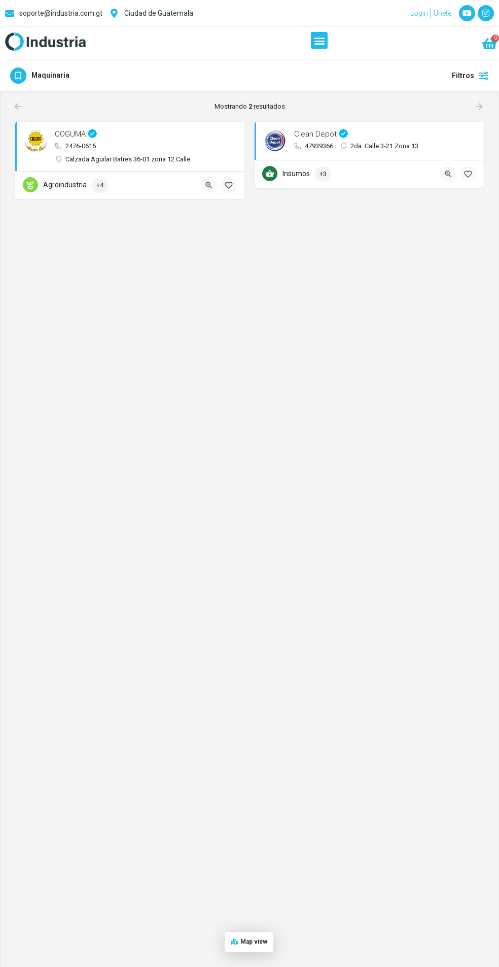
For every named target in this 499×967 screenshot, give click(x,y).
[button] (319, 40)
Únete (442, 13)
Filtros (470, 75)
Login (419, 13)
